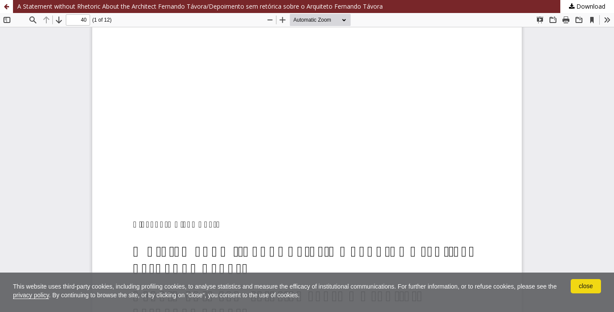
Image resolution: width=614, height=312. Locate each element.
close (586, 286)
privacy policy (31, 295)
